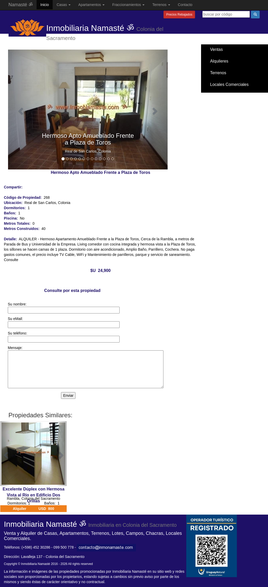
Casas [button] (64, 5)
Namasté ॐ (21, 4)
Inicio (44, 5)
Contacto (185, 5)
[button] (20, 109)
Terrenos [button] (161, 5)
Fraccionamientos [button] (128, 5)
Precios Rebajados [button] (179, 14)
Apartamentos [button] (91, 5)
